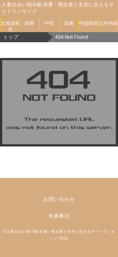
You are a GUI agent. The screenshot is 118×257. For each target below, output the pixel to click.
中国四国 (88, 23)
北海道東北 (10, 25)
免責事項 (59, 216)
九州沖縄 (107, 23)
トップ (10, 37)
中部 (49, 23)
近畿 (69, 23)
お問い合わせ (59, 199)
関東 (29, 23)
